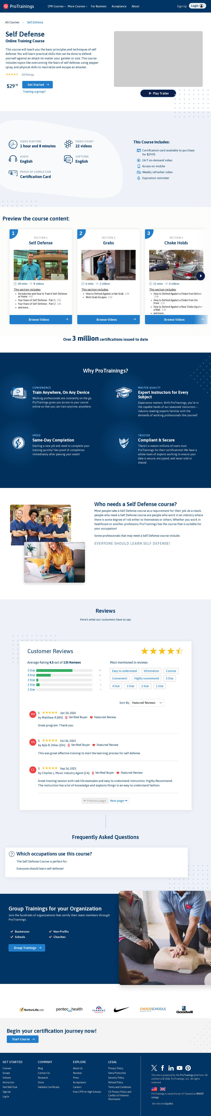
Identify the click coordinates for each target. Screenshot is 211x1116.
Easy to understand (124, 671)
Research (43, 1077)
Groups (6, 1073)
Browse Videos (39, 319)
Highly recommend (146, 678)
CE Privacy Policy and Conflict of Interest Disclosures (119, 1095)
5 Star (31, 670)
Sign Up (182, 6)
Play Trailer (159, 93)
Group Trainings (25, 948)
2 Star (31, 684)
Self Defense (35, 22)
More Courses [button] (78, 6)
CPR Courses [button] (57, 6)
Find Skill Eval (10, 1087)
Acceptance (119, 6)
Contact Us (44, 1073)
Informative (151, 671)
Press (76, 1077)
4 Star (31, 675)
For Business (98, 6)
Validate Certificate (48, 1087)
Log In (6, 1096)
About (135, 6)
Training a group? (34, 91)
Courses (7, 1068)
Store (41, 1082)
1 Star (31, 689)
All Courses (12, 22)
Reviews (77, 1073)
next (200, 276)
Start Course (21, 1039)
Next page (118, 800)
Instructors (8, 1082)
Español (168, 1103)
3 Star (31, 680)
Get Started (36, 84)
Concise (171, 671)
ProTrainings (186, 1075)
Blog (40, 1068)
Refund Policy (115, 1082)
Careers (77, 1087)
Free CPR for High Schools (87, 1091)
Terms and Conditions (119, 1087)
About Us (78, 1068)
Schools (7, 1077)
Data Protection (117, 1073)
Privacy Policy (115, 1068)
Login (197, 5)
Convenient (119, 678)
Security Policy (116, 1077)
